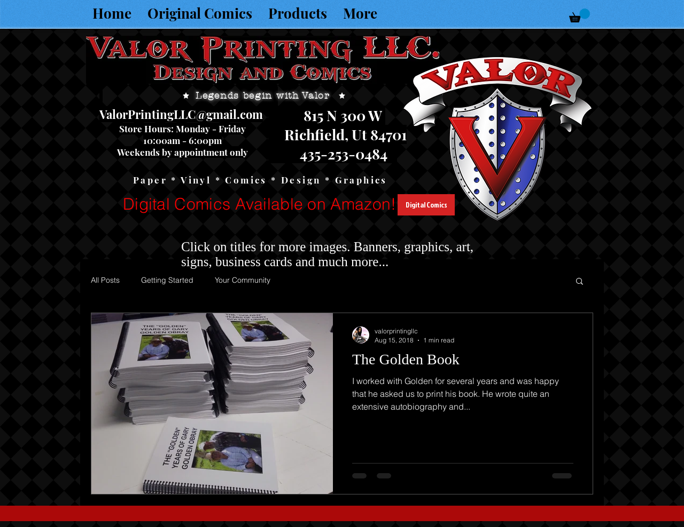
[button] (579, 15)
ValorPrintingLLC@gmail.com (181, 114)
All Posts (105, 280)
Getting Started (167, 280)
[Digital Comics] (426, 204)
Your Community (242, 280)
